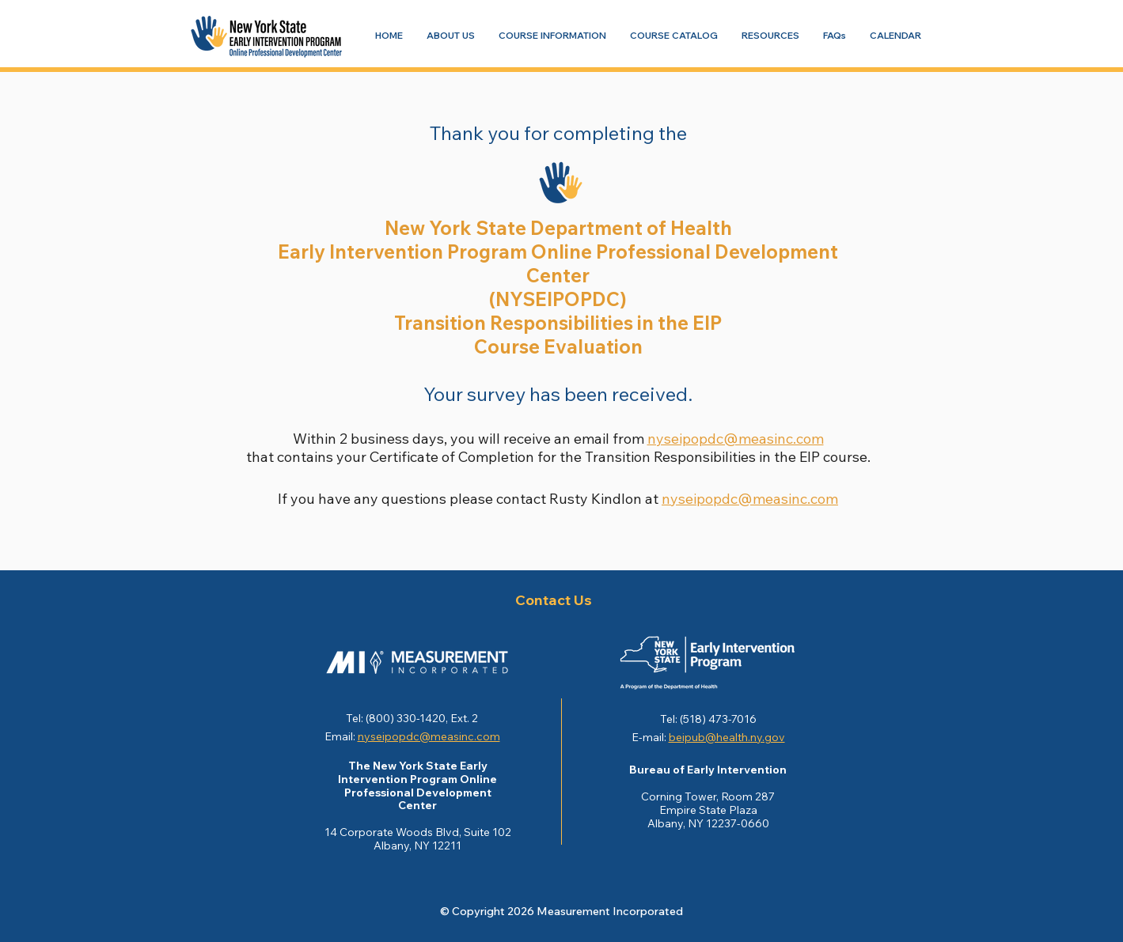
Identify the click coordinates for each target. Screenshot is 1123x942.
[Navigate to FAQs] (834, 35)
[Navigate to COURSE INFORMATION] (552, 35)
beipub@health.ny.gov (727, 737)
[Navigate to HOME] (389, 35)
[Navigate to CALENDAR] (895, 35)
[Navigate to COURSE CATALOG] (674, 35)
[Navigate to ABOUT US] (451, 35)
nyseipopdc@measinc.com (735, 438)
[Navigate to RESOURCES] (770, 35)
